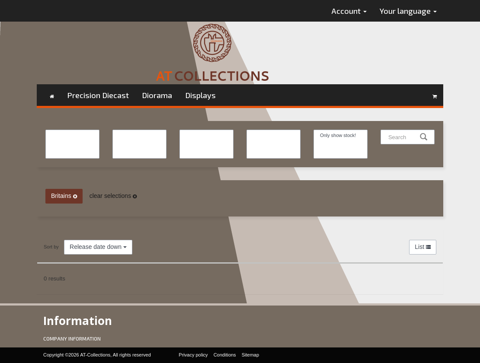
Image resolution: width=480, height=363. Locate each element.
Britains (64, 195)
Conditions (225, 354)
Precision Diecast (98, 95)
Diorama (157, 95)
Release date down (98, 246)
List (423, 246)
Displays (200, 95)
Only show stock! (340, 135)
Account (349, 11)
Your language (408, 11)
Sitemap (250, 354)
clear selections (113, 195)
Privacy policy (193, 354)
